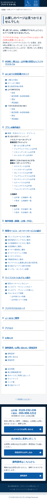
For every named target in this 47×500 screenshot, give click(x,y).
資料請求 (11, 354)
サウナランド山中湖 (22, 166)
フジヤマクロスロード (15, 308)
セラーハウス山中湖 (22, 183)
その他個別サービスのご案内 (19, 243)
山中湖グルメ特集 (19, 296)
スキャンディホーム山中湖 (24, 152)
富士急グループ (14, 385)
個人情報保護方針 (15, 372)
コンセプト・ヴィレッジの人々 (20, 287)
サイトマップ (13, 379)
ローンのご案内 (14, 83)
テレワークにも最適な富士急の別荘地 (22, 263)
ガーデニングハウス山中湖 (24, 179)
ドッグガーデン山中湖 (23, 170)
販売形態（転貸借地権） (21, 96)
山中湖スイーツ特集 (19, 300)
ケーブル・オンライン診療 (18, 269)
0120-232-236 (27, 410)
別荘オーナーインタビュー (18, 283)
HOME (3, 9)
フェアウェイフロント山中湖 (25, 149)
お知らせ (9, 338)
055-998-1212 (27, 413)
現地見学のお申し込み (23, 452)
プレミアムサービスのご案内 (19, 237)
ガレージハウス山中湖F (23, 173)
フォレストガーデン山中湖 (24, 189)
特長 (13, 93)
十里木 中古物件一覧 (23, 212)
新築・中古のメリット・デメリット (22, 133)
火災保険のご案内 (15, 246)
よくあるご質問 (12, 318)
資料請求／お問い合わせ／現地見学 (21, 348)
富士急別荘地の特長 (15, 86)
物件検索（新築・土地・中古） (19, 221)
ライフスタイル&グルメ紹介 (18, 278)
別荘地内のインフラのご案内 (19, 240)
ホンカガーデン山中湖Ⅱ (23, 155)
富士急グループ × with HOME (19, 266)
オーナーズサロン (15, 256)
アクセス (9, 328)
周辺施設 (15, 103)
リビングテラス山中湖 (23, 186)
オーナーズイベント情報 (17, 253)
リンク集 (11, 382)
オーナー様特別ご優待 (16, 250)
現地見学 (11, 360)
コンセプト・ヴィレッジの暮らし (21, 290)
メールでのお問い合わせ (23, 429)
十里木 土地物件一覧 (23, 201)
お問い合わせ (13, 357)
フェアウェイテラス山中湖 (24, 176)
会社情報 (11, 369)
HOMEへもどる (23, 399)
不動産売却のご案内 (15, 259)
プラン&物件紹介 (13, 127)
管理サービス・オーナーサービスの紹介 (23, 231)
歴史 (13, 99)
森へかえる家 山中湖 (22, 146)
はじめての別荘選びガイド (17, 74)
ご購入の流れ (13, 80)
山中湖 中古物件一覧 (23, 209)
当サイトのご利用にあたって (19, 375)
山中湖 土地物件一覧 (23, 197)
